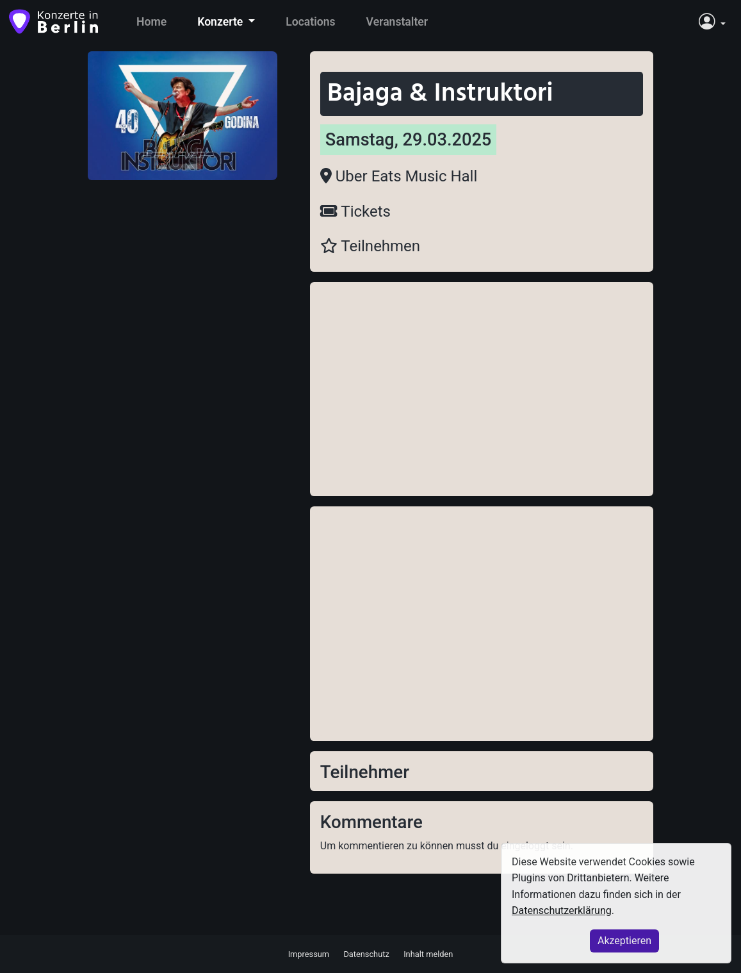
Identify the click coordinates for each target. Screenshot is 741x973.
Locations (310, 21)
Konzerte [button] (221, 21)
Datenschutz (366, 953)
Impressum (308, 953)
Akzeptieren (624, 941)
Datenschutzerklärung (562, 910)
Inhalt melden (428, 953)
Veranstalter (397, 21)
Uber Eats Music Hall (398, 176)
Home (151, 21)
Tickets (355, 211)
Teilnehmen (370, 246)
